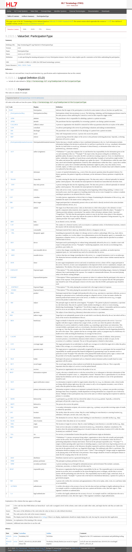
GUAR (13, 349)
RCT (12, 364)
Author (48, 533)
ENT (12, 185)
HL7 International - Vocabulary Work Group (29, 548)
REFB (12, 399)
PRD (12, 293)
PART (11, 110)
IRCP (11, 372)
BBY (12, 222)
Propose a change (52, 550)
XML (24, 29)
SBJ (12, 303)
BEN (12, 321)
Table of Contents (17, 550)
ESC (12, 134)
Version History (38, 550)
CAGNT (13, 337)
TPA (12, 233)
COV (12, 344)
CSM (12, 230)
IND (11, 315)
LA (12, 493)
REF (12, 137)
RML (12, 427)
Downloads (105, 11)
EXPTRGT (14, 287)
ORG (12, 424)
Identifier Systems (60, 11)
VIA (12, 434)
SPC (12, 312)
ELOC (13, 421)
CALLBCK (14, 124)
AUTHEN (14, 486)
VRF (11, 481)
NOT (12, 382)
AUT (12, 152)
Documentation (93, 11)
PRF (11, 437)
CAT (12, 225)
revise (15, 536)
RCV (12, 369)
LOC (11, 412)
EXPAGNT (14, 270)
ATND (13, 121)
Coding (44, 517)
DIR (11, 202)
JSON (33, 29)
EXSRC (13, 290)
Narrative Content (13, 29)
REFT (12, 404)
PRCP (12, 389)
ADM (12, 118)
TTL (40, 29)
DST (12, 418)
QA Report (27, 550)
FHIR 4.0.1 (74, 548)
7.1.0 (107, 21)
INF (12, 172)
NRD (13, 250)
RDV (13, 255)
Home (9, 11)
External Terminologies (77, 11)
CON (12, 128)
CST (11, 197)
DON (12, 263)
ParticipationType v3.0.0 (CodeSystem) (31, 98)
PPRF (12, 461)
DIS (12, 131)
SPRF (12, 464)
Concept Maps (46, 11)
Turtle (29, 65)
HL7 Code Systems (20, 11)
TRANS (13, 179)
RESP (12, 469)
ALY (12, 208)
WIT (12, 190)
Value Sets (34, 11)
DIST (12, 458)
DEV (12, 242)
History (48, 29)
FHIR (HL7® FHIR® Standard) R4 (60, 21)
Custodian (22, 533)
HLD (12, 359)
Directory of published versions (32, 24)
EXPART (13, 277)
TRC (12, 407)
